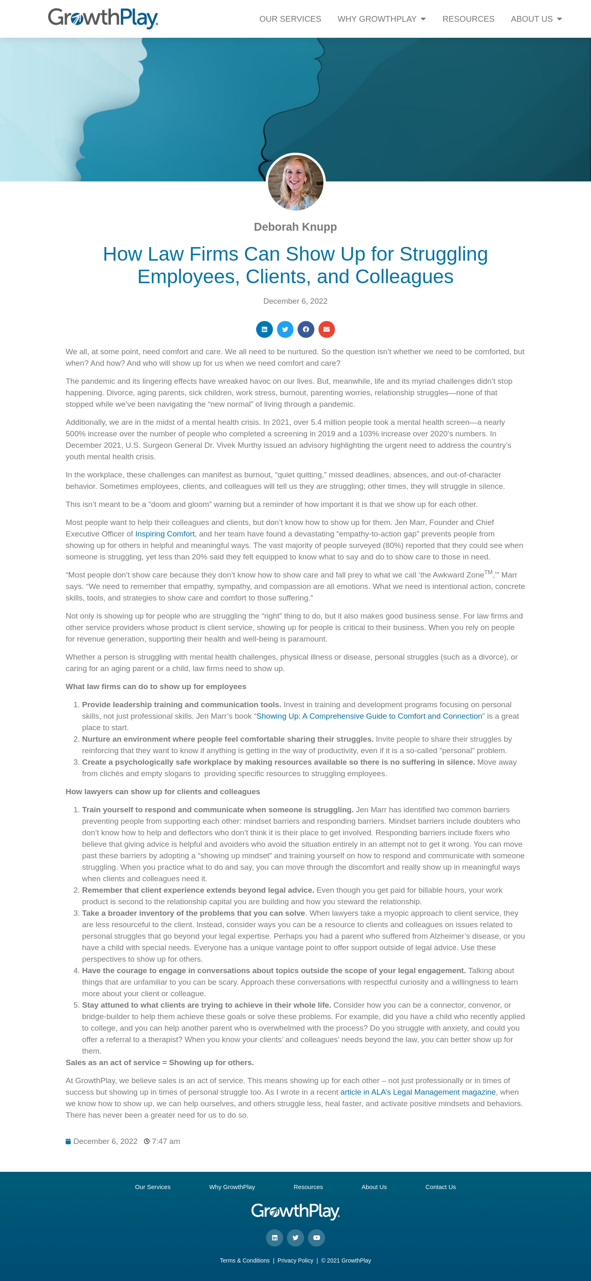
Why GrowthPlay (232, 1186)
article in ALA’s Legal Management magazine (418, 1092)
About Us (374, 1186)
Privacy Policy (295, 1260)
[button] (264, 329)
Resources (308, 1186)
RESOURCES (468, 18)
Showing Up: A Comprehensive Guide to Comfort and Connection (369, 716)
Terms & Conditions (245, 1260)
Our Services (153, 1186)
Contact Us (441, 1186)
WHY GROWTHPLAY (382, 19)
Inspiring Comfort (165, 533)
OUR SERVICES (290, 18)
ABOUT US (536, 19)
